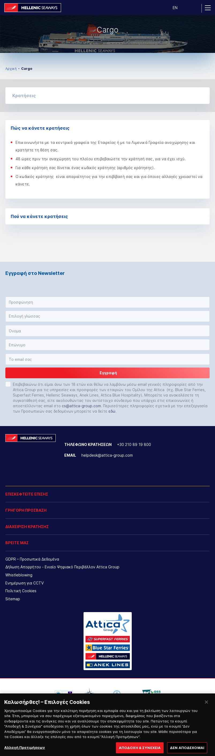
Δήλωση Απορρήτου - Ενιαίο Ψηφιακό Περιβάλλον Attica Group (62, 567)
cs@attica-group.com (81, 406)
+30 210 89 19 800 (134, 444)
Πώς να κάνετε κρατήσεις (107, 128)
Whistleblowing (18, 575)
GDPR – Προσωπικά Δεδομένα (32, 559)
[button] (107, 96)
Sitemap (12, 599)
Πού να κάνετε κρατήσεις (107, 216)
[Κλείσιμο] (206, 707)
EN (175, 7)
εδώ (111, 411)
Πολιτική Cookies (20, 590)
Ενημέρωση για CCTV (24, 583)
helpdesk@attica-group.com (107, 455)
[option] (107, 34)
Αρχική (11, 69)
